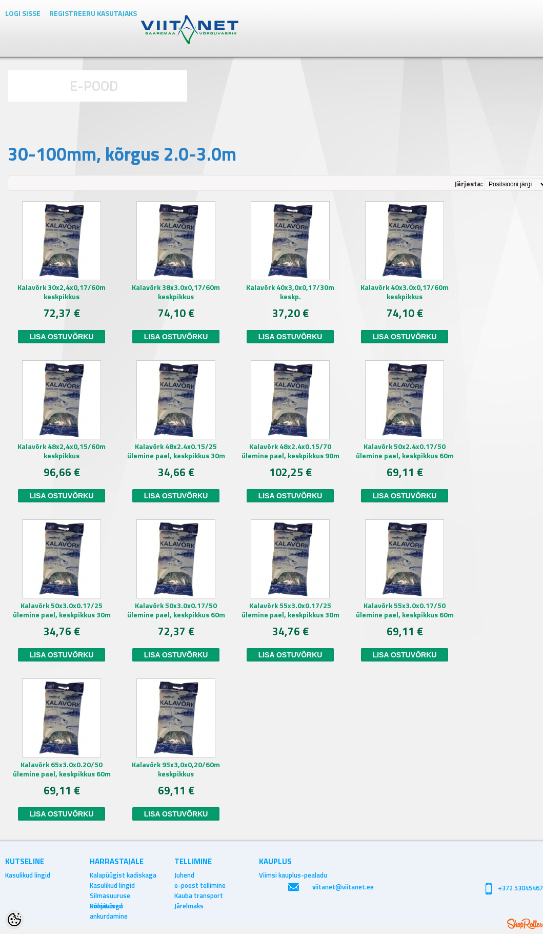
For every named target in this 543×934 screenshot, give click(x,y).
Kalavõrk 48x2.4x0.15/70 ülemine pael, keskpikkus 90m (290, 451)
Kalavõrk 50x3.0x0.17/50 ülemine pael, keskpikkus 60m (176, 610)
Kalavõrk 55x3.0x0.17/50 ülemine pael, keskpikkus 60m (405, 610)
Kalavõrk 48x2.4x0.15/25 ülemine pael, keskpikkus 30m (176, 451)
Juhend (184, 875)
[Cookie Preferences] (14, 919)
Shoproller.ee (525, 924)
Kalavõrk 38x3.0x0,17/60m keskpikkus (176, 292)
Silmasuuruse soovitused (110, 895)
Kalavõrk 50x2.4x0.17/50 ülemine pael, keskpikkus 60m (405, 451)
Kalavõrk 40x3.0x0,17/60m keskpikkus (404, 292)
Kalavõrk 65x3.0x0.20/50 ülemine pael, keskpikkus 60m (62, 769)
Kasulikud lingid (27, 875)
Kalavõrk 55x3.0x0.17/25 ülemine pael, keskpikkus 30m (290, 610)
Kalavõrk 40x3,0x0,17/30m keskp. (290, 292)
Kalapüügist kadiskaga (123, 875)
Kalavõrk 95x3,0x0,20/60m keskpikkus (176, 769)
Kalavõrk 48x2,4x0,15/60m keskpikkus (61, 451)
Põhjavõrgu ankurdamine (109, 906)
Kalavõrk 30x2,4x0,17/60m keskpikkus (61, 292)
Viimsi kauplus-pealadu (293, 875)
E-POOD (94, 85)
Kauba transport (198, 895)
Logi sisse (23, 13)
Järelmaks (189, 906)
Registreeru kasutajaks (93, 13)
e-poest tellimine (200, 885)
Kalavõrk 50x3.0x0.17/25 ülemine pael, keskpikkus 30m (62, 610)
